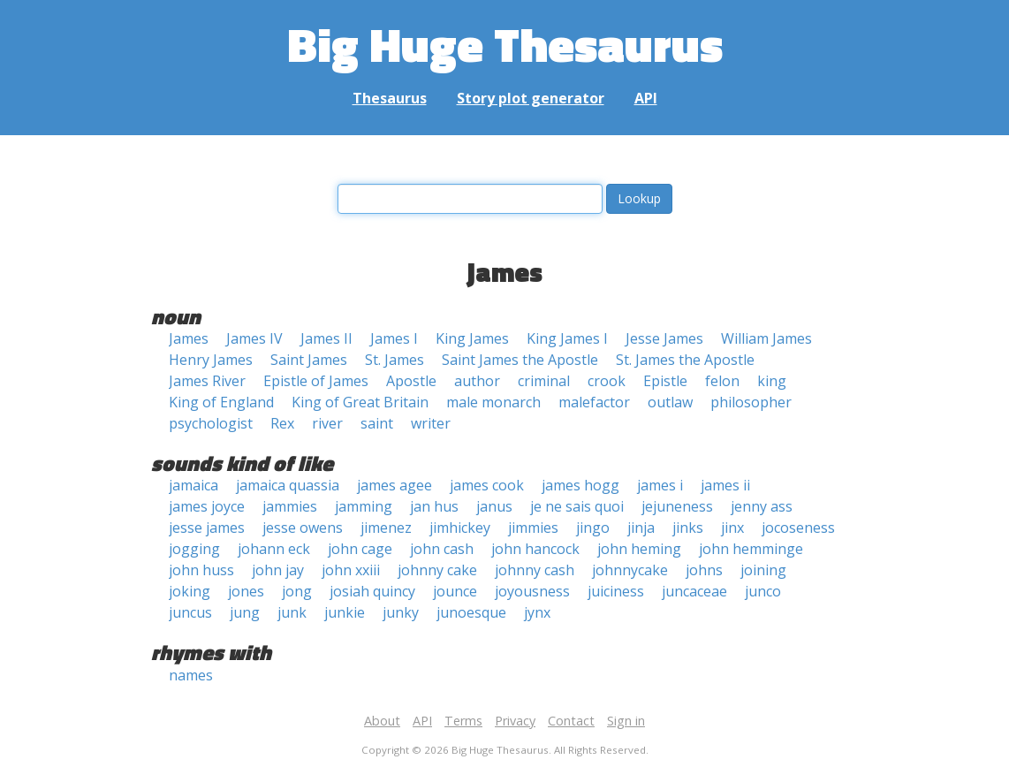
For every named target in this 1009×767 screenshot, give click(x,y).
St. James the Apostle (685, 359)
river (327, 423)
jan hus (434, 506)
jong (297, 591)
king (771, 381)
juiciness (616, 591)
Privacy (515, 720)
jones (246, 591)
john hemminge (751, 548)
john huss (201, 570)
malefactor (594, 402)
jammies (289, 506)
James (189, 338)
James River (207, 381)
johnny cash (534, 570)
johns (704, 570)
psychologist (211, 423)
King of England (221, 402)
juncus (190, 612)
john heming (639, 548)
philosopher (751, 402)
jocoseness (798, 527)
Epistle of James (315, 381)
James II (326, 338)
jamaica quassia (287, 485)
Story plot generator (530, 98)
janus (494, 506)
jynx (537, 612)
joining (763, 570)
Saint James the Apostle (520, 359)
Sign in (626, 720)
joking (189, 591)
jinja (641, 527)
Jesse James (664, 338)
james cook (487, 485)
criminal (544, 381)
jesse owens (302, 527)
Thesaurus (390, 98)
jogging (194, 548)
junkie (344, 612)
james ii (725, 485)
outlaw (670, 402)
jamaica (193, 485)
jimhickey (459, 527)
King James (472, 338)
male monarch (493, 402)
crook (607, 381)
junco (763, 591)
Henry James (211, 359)
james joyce (207, 506)
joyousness (532, 591)
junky (401, 612)
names (191, 675)
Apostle (411, 381)
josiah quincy (372, 591)
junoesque (471, 612)
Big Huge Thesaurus (505, 43)
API (645, 98)
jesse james (207, 527)
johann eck (274, 548)
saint (376, 423)
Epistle (665, 381)
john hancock (535, 548)
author (477, 381)
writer (431, 423)
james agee (394, 485)
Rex (282, 423)
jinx (732, 527)
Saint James (308, 359)
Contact (571, 720)
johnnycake (630, 570)
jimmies (533, 527)
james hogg (580, 485)
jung (245, 612)
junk (292, 612)
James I (394, 338)
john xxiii (351, 570)
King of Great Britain (360, 402)
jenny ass (762, 506)
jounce (455, 591)
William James (766, 338)
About (382, 720)
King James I (567, 338)
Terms (463, 720)
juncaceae (694, 591)
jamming (363, 506)
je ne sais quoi (577, 506)
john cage (360, 548)
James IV (254, 338)
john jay (278, 570)
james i (660, 485)
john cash (442, 548)
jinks (687, 527)
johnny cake (437, 570)
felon (722, 381)
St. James (394, 359)
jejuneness (677, 506)
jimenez (386, 527)
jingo (593, 527)
